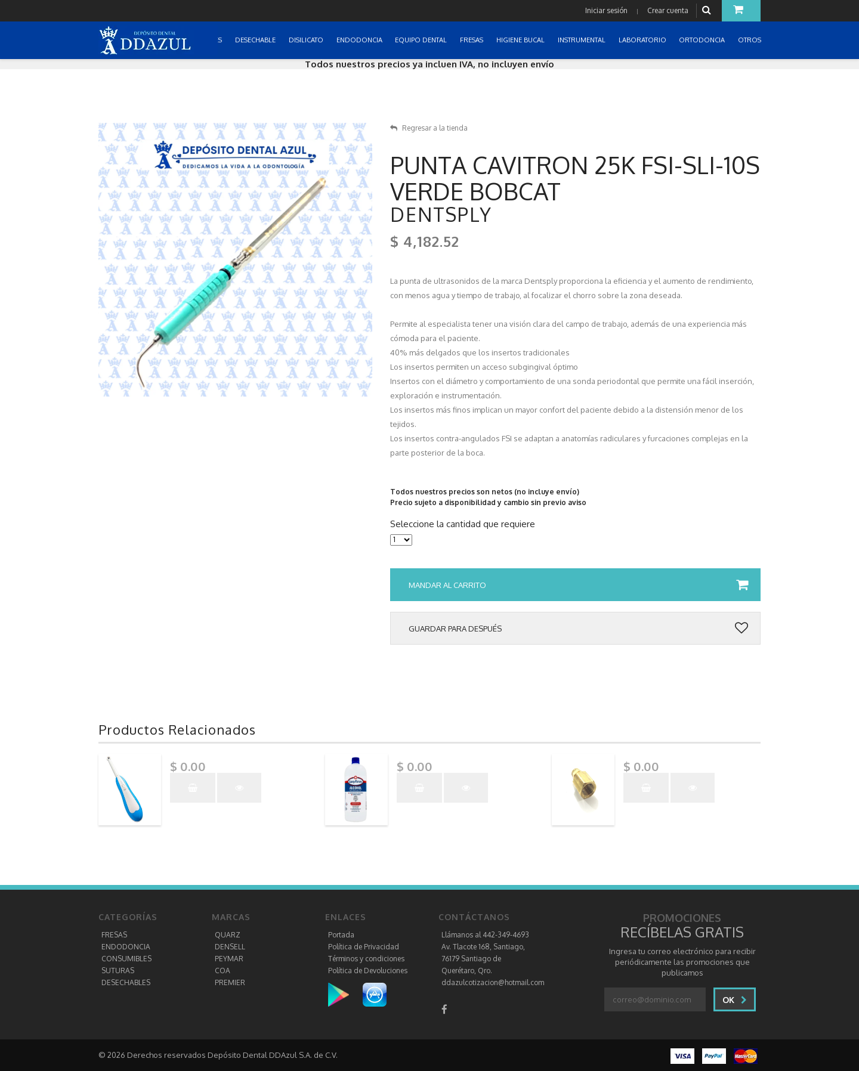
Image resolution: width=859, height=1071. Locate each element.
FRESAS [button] (472, 40)
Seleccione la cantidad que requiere (462, 524)
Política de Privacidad (363, 946)
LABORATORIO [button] (643, 40)
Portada (341, 934)
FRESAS (114, 934)
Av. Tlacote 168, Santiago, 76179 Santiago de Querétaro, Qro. (483, 958)
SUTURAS (117, 970)
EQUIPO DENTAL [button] (422, 40)
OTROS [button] (750, 40)
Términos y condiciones (366, 958)
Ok (734, 1000)
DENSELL (230, 946)
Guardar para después (578, 628)
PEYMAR (229, 958)
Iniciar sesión (606, 10)
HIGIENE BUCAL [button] (521, 40)
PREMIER (230, 982)
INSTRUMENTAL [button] (582, 40)
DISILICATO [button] (307, 40)
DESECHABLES (125, 982)
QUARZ (227, 934)
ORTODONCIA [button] (703, 40)
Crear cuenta (667, 10)
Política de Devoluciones (367, 970)
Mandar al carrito (578, 585)
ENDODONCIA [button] (360, 40)
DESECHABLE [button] (256, 40)
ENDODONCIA (125, 946)
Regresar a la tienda (429, 127)
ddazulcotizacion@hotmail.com (492, 982)
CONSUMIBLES (126, 958)
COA (222, 970)
